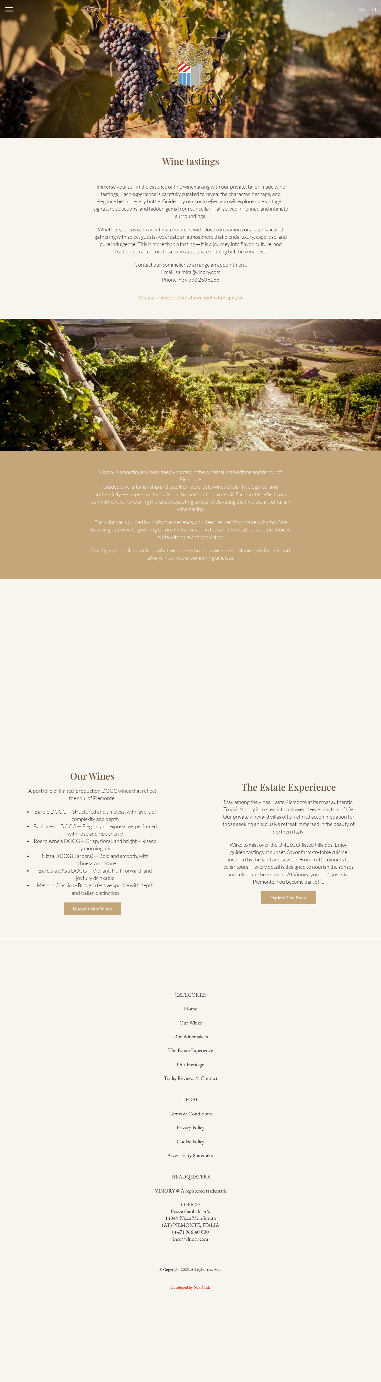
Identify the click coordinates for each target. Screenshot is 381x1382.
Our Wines (143, 1267)
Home (143, 1252)
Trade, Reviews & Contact (143, 1322)
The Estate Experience (143, 1294)
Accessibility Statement (238, 1308)
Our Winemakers (143, 1280)
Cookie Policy (238, 1294)
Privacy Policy (238, 1280)
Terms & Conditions (238, 1267)
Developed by (26, 1355)
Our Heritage (143, 1308)
